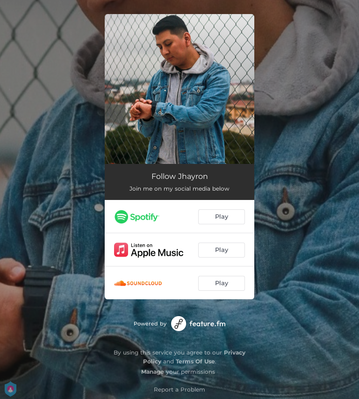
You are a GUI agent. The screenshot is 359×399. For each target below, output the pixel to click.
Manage (152, 371)
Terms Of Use (195, 361)
